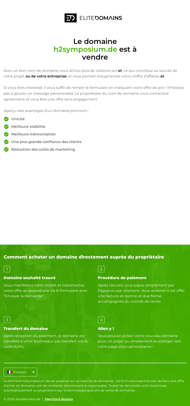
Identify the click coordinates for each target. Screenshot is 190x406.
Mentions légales (59, 399)
